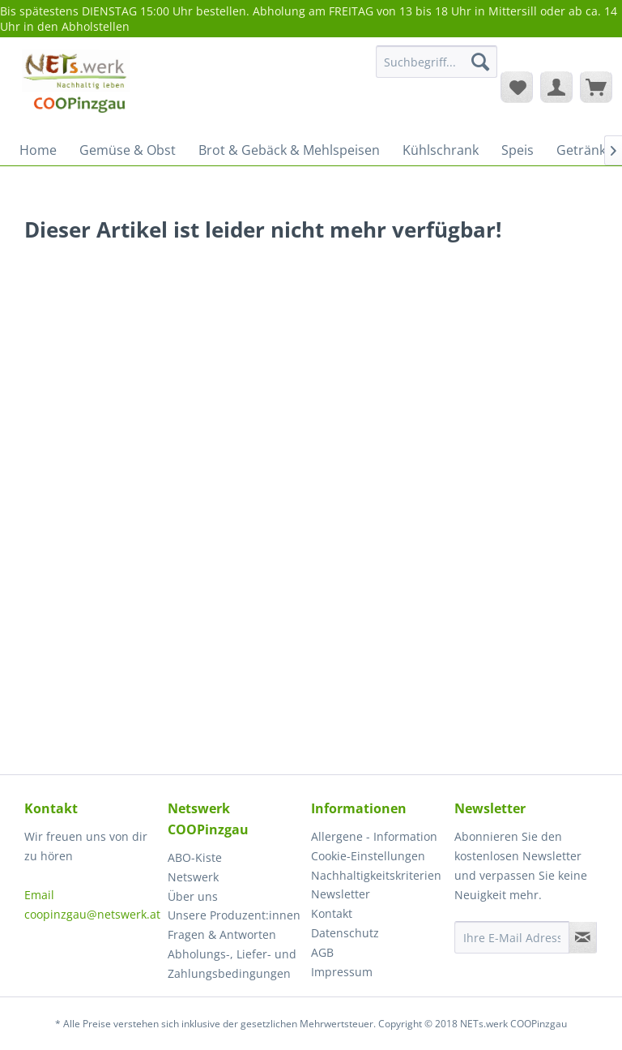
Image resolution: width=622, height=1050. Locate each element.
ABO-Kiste (195, 857)
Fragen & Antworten (222, 934)
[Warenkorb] (596, 87)
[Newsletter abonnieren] (583, 937)
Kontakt (331, 913)
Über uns (193, 896)
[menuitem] (436, 69)
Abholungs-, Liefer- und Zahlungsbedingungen (232, 963)
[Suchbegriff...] (436, 61)
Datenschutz (345, 933)
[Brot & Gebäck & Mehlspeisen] (289, 150)
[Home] (38, 150)
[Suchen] (480, 61)
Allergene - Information (374, 836)
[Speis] (517, 150)
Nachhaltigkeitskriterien (376, 875)
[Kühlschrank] (440, 150)
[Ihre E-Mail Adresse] (511, 937)
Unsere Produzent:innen (234, 915)
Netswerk (193, 877)
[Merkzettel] (517, 87)
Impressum (342, 971)
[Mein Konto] (556, 87)
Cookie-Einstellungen (368, 856)
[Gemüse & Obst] (127, 150)
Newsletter (340, 894)
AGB (322, 952)
